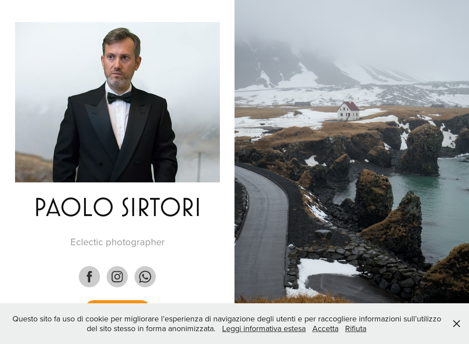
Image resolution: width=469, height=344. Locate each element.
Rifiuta (355, 328)
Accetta (325, 328)
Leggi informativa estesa (264, 328)
